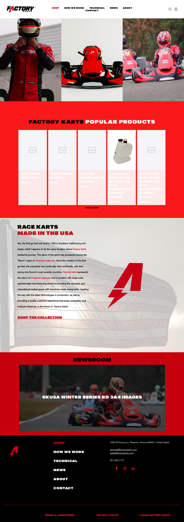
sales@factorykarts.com (122, 453)
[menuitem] (55, 8)
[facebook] (116, 469)
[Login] (176, 9)
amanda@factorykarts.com (123, 449)
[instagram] (125, 469)
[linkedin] (133, 469)
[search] (170, 9)
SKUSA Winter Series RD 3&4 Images (92, 397)
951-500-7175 (117, 460)
